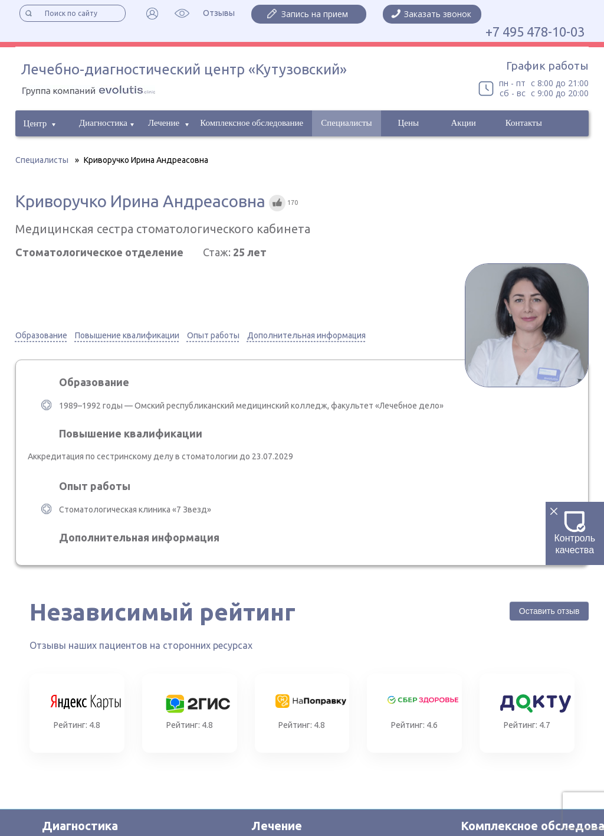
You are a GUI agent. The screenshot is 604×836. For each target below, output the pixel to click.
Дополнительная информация (306, 335)
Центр (35, 123)
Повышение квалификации (127, 335)
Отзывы (219, 13)
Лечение (163, 123)
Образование (41, 335)
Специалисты (346, 123)
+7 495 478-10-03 (535, 32)
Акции (463, 123)
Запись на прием (314, 13)
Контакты (523, 123)
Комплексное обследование (251, 123)
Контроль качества (575, 533)
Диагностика (103, 123)
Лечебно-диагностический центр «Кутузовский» (184, 69)
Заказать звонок (437, 13)
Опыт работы (213, 335)
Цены (408, 123)
